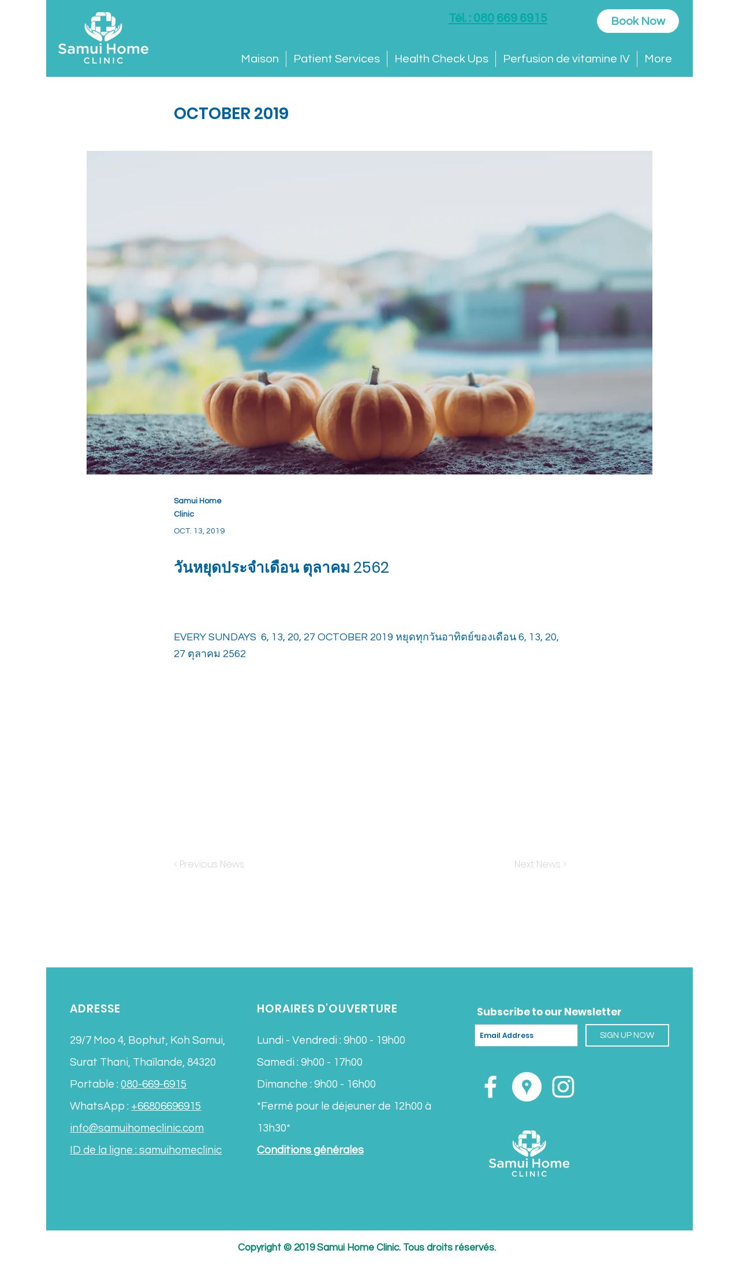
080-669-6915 (153, 1084)
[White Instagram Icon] (563, 1087)
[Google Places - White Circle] (527, 1087)
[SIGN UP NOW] (627, 1035)
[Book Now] (638, 21)
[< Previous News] (212, 864)
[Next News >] (537, 864)
